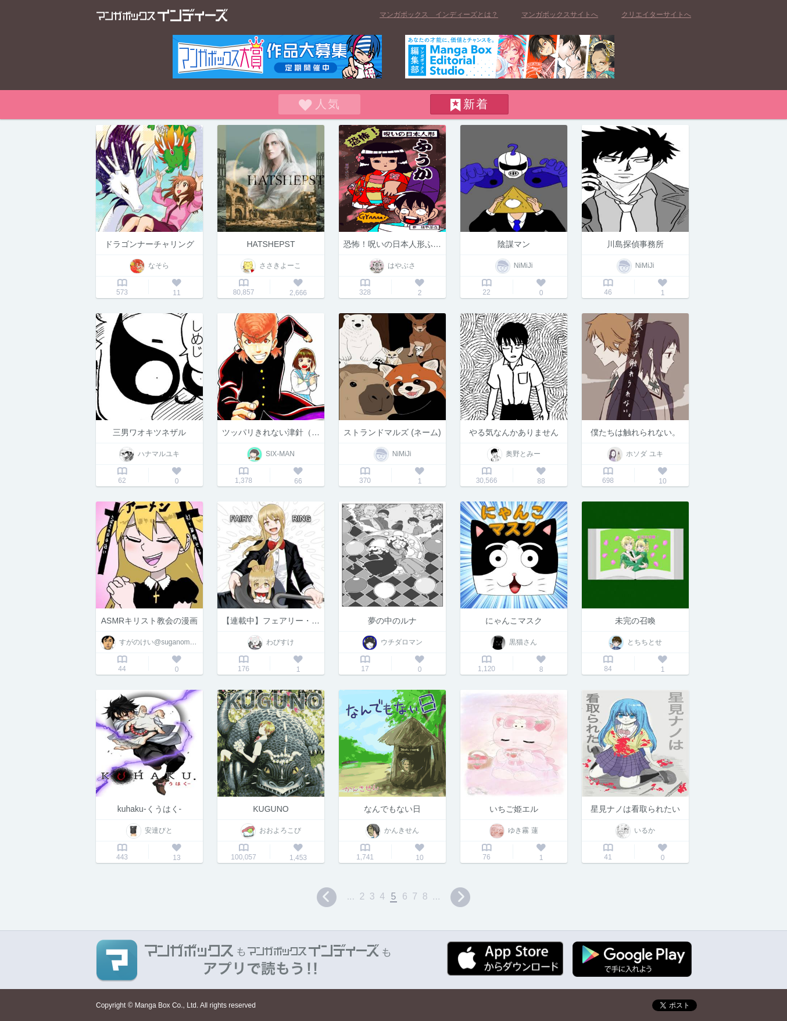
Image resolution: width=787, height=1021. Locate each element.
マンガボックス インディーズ (162, 15)
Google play (632, 959)
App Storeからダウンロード (505, 958)
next (460, 897)
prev (326, 897)
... (351, 896)
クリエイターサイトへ (656, 14)
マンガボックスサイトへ (559, 14)
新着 (476, 104)
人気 (328, 104)
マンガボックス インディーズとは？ (439, 14)
